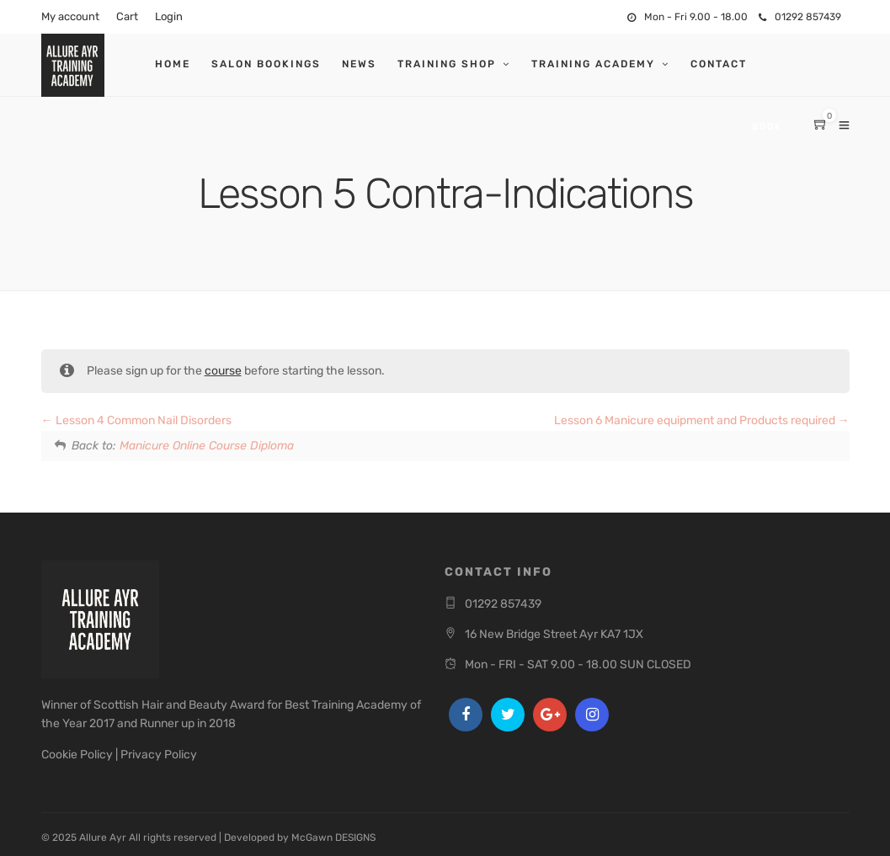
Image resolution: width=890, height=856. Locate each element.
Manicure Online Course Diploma (207, 446)
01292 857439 (800, 17)
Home (172, 64)
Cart (127, 16)
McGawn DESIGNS (333, 837)
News (359, 64)
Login (169, 16)
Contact (718, 64)
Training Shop (446, 64)
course (223, 371)
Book (766, 126)
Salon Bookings (266, 64)
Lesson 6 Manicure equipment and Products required (702, 420)
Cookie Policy (77, 754)
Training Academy (593, 64)
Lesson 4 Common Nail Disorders (136, 420)
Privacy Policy (158, 754)
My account (70, 16)
